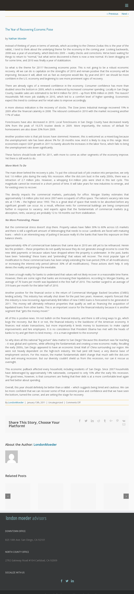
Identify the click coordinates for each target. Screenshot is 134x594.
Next (124, 13)
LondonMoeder (16, 402)
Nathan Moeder (18, 38)
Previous (113, 13)
